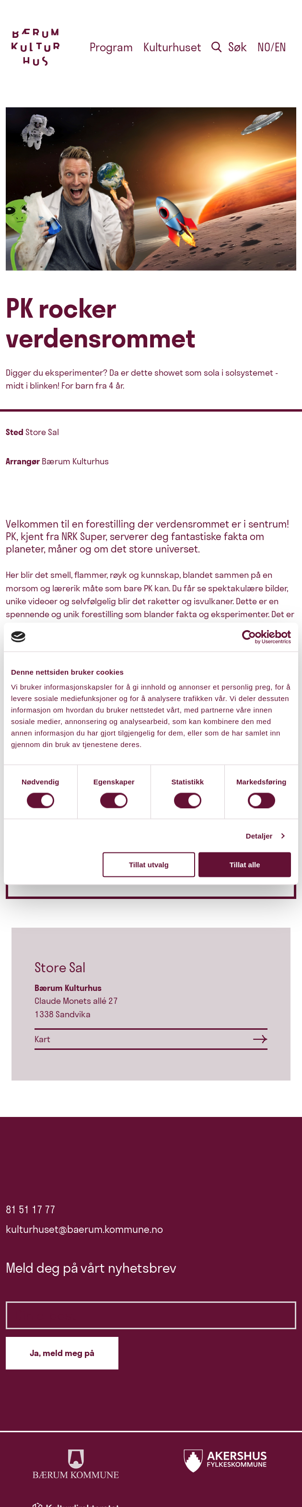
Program (111, 47)
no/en (271, 47)
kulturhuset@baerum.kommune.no (84, 1229)
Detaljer (259, 835)
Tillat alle (245, 865)
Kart (42, 1039)
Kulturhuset (172, 47)
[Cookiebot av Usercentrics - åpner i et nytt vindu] (249, 637)
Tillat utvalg (149, 865)
